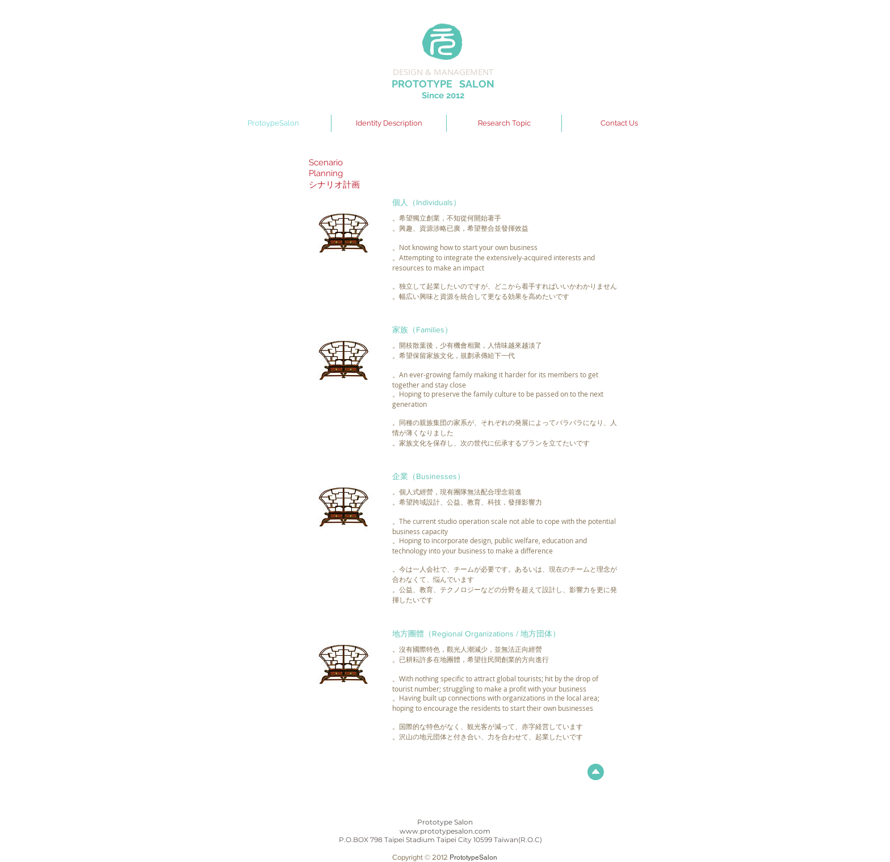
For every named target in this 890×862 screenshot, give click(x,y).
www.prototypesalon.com (445, 831)
